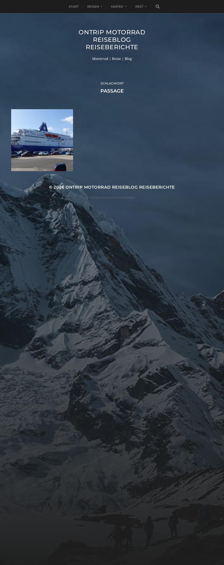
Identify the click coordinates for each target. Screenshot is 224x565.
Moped (117, 7)
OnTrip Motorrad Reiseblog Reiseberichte (112, 39)
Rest (139, 7)
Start (74, 7)
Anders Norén (122, 197)
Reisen (93, 7)
